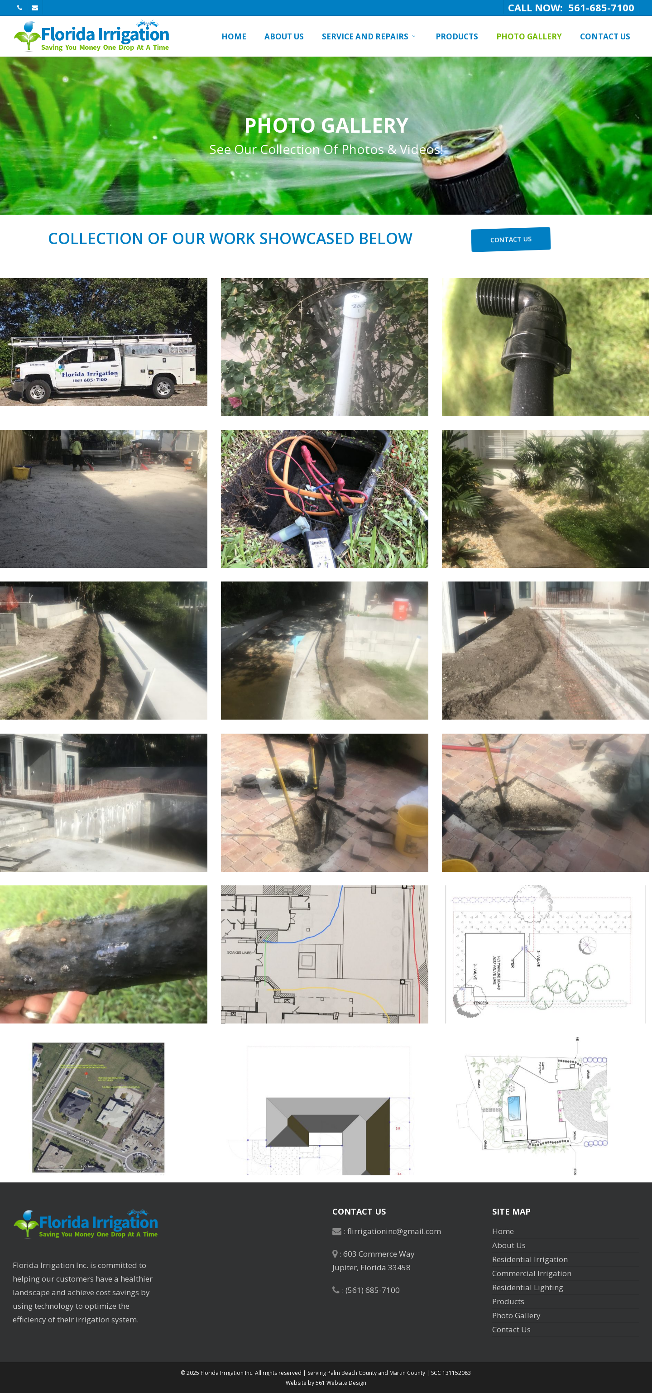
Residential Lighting (527, 1287)
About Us (509, 1245)
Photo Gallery (516, 1315)
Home (503, 1231)
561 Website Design (341, 1383)
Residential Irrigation (530, 1259)
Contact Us (511, 1329)
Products (508, 1301)
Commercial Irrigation (531, 1273)
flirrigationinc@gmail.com (394, 1231)
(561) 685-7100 (372, 1290)
